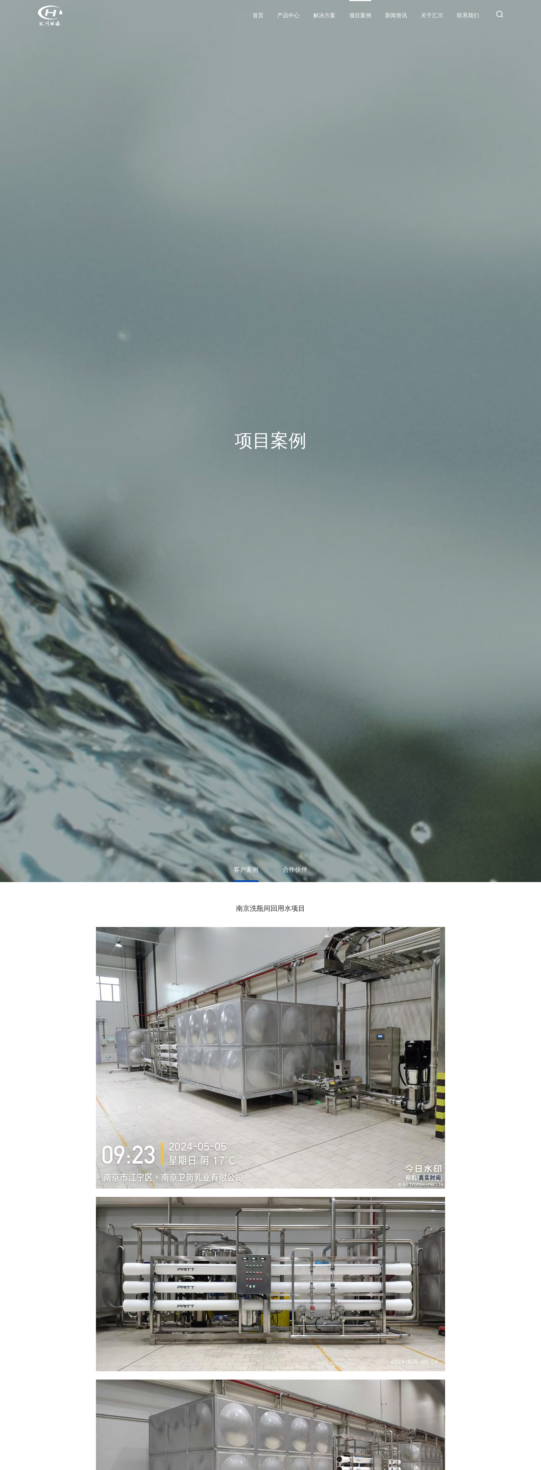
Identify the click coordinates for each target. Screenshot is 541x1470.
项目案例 (360, 15)
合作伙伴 (295, 869)
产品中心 (288, 15)
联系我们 (468, 15)
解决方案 (324, 15)
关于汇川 (432, 15)
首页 (258, 15)
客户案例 (246, 869)
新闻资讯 (396, 15)
